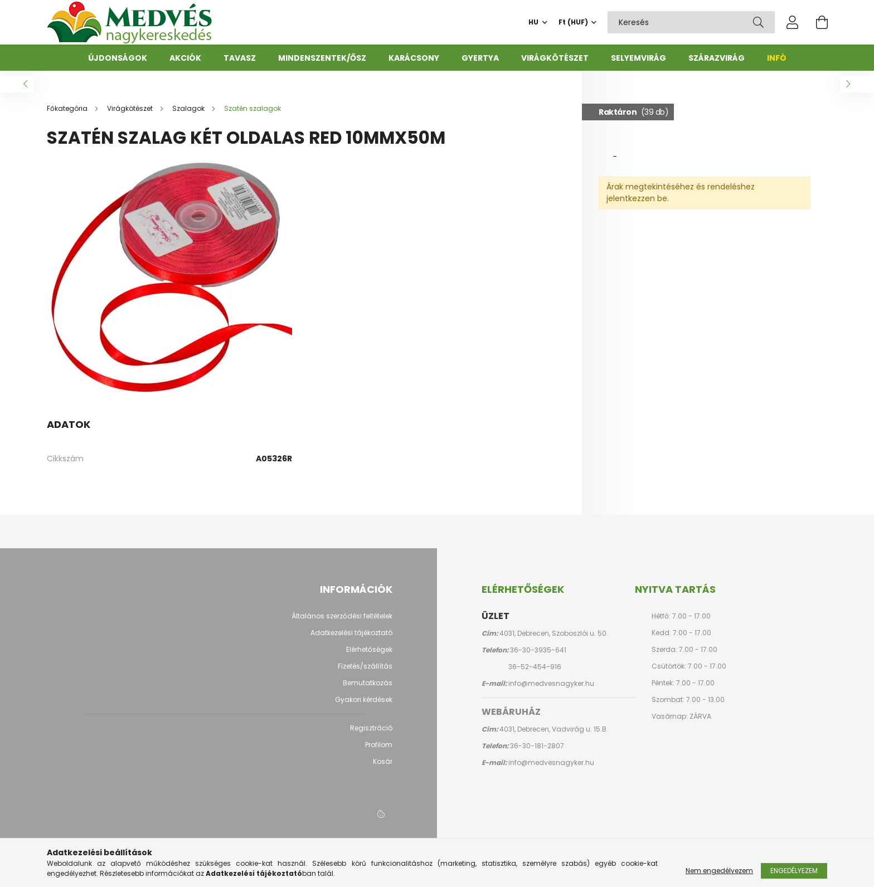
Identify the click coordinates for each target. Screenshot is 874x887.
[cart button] (821, 22)
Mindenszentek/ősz (322, 58)
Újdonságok (117, 58)
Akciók (185, 58)
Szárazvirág (716, 58)
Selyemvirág (638, 58)
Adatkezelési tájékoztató (351, 638)
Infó (776, 58)
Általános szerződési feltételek (342, 622)
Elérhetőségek (369, 655)
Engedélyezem (794, 870)
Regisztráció (371, 734)
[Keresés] (758, 22)
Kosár (382, 767)
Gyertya (480, 58)
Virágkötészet (555, 58)
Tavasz (240, 58)
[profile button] (792, 22)
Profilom (378, 750)
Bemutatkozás (367, 689)
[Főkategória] (68, 114)
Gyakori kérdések (363, 705)
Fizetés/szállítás (365, 672)
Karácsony (414, 58)
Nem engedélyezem (719, 870)
